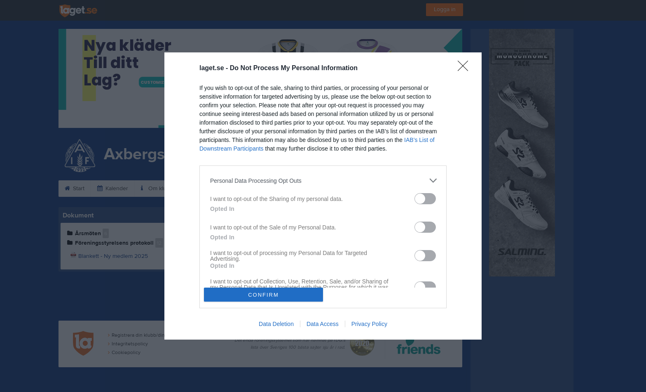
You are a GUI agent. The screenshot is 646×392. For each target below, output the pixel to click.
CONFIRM (263, 295)
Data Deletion (276, 324)
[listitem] (323, 180)
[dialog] (323, 196)
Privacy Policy (369, 324)
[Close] (465, 68)
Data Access (323, 324)
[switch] (425, 198)
